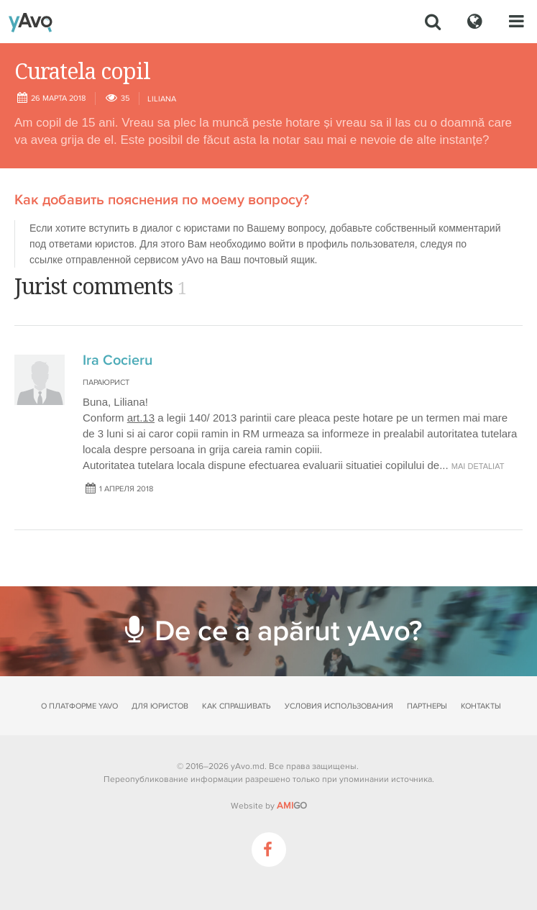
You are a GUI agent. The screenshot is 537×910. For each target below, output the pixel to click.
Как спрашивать (236, 706)
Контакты (481, 706)
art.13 (141, 417)
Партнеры (427, 706)
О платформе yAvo (79, 706)
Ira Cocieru (117, 360)
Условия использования (339, 706)
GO (292, 805)
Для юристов (160, 706)
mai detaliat (478, 466)
